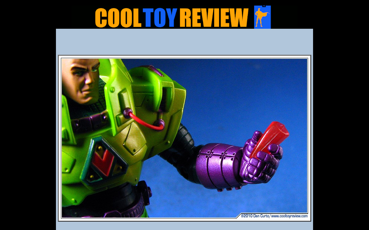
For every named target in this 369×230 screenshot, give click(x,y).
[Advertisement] (184, 43)
